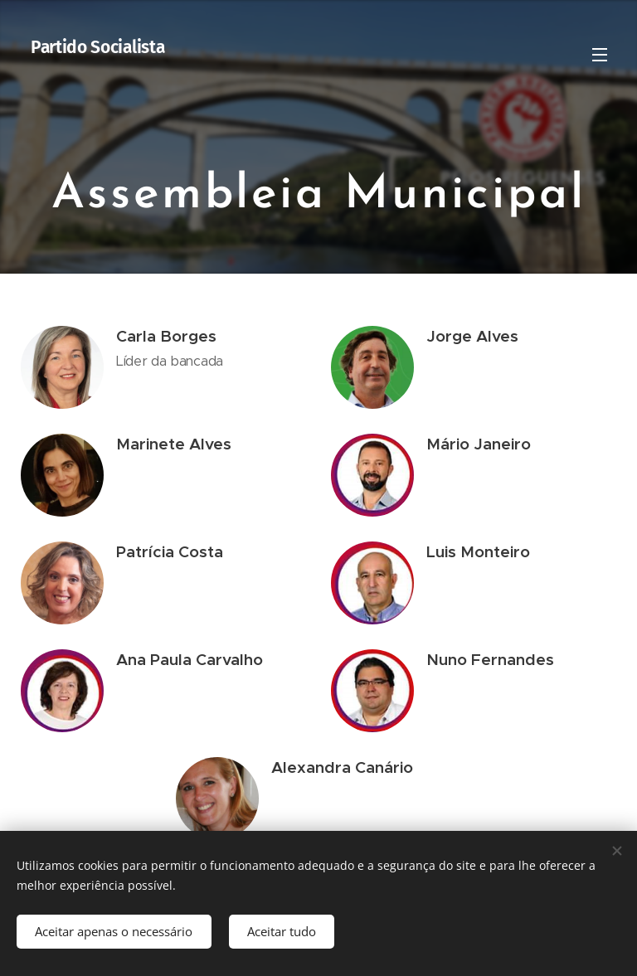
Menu (599, 55)
